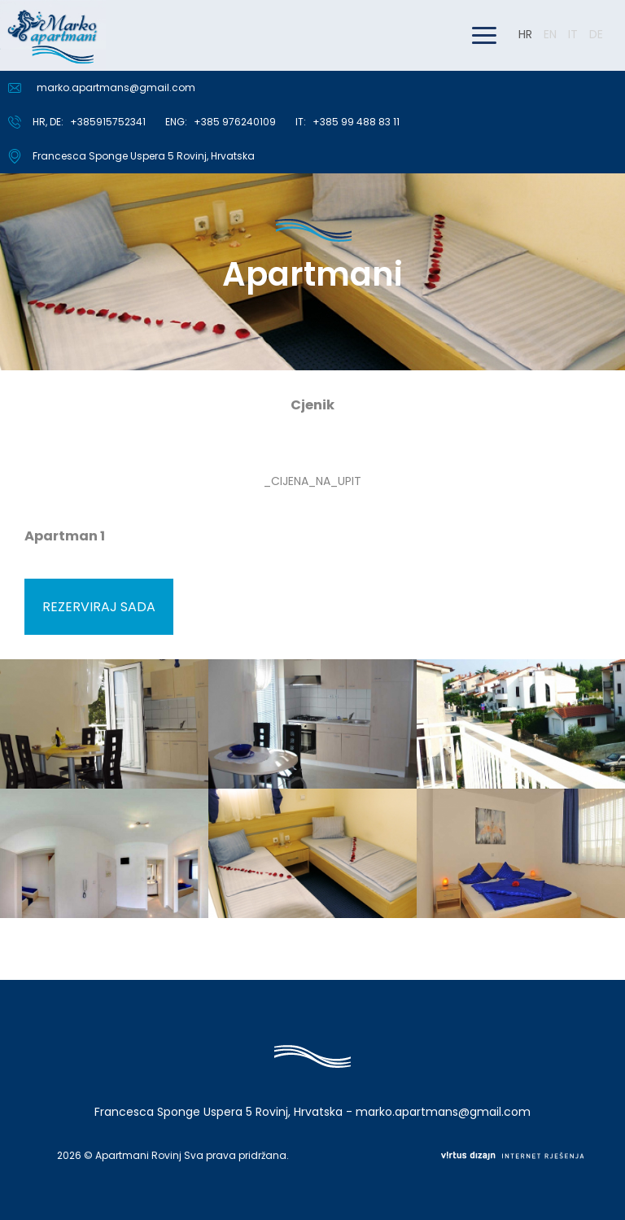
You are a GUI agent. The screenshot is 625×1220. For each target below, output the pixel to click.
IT (573, 34)
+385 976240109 (235, 122)
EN (550, 34)
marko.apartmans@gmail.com (116, 87)
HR (525, 34)
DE (596, 34)
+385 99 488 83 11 (356, 122)
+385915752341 (108, 122)
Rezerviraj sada (98, 606)
